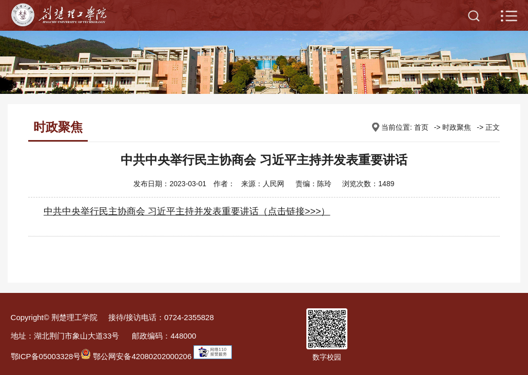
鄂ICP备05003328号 (46, 356)
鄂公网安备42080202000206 (136, 356)
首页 (421, 127)
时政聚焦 (456, 127)
